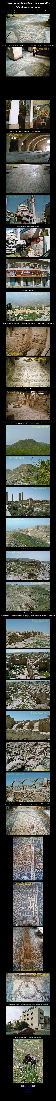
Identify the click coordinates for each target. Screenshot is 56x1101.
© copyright (28, 1091)
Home (28, 1089)
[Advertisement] (28, 88)
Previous (25, 1086)
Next (32, 1086)
